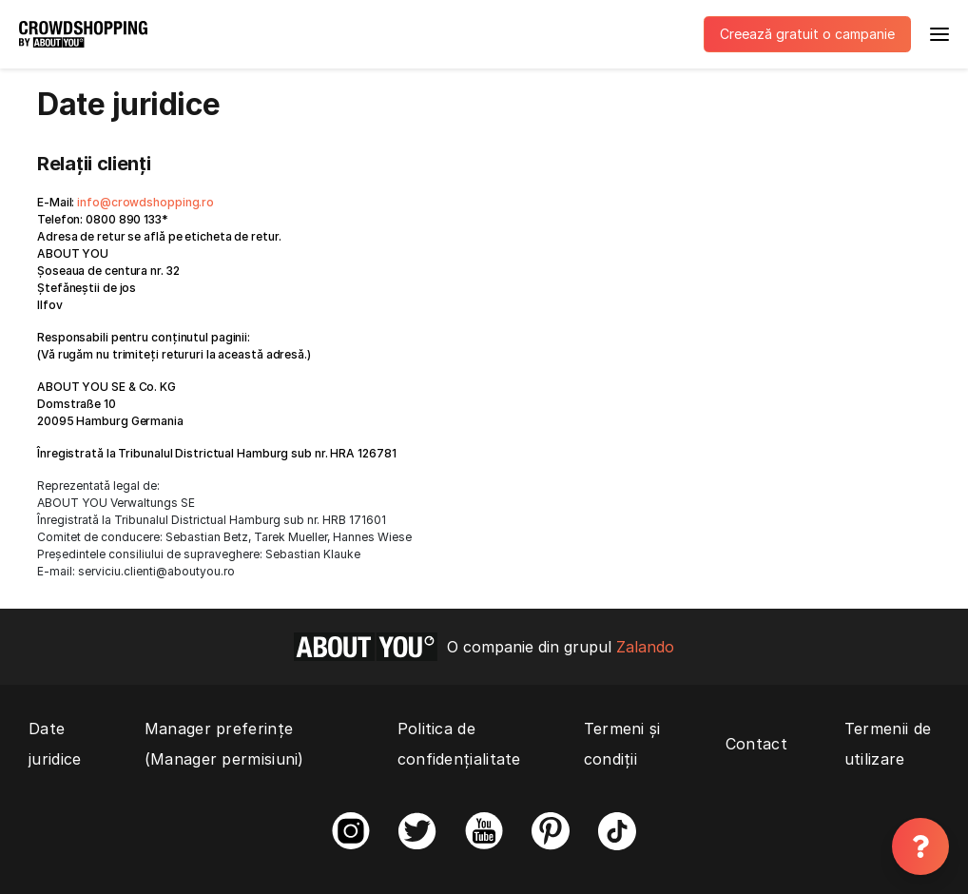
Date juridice (55, 743)
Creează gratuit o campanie (807, 34)
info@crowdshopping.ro (145, 202)
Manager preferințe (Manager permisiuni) (224, 743)
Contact (756, 743)
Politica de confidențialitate (459, 743)
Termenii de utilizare (887, 743)
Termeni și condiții (622, 743)
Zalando (645, 646)
